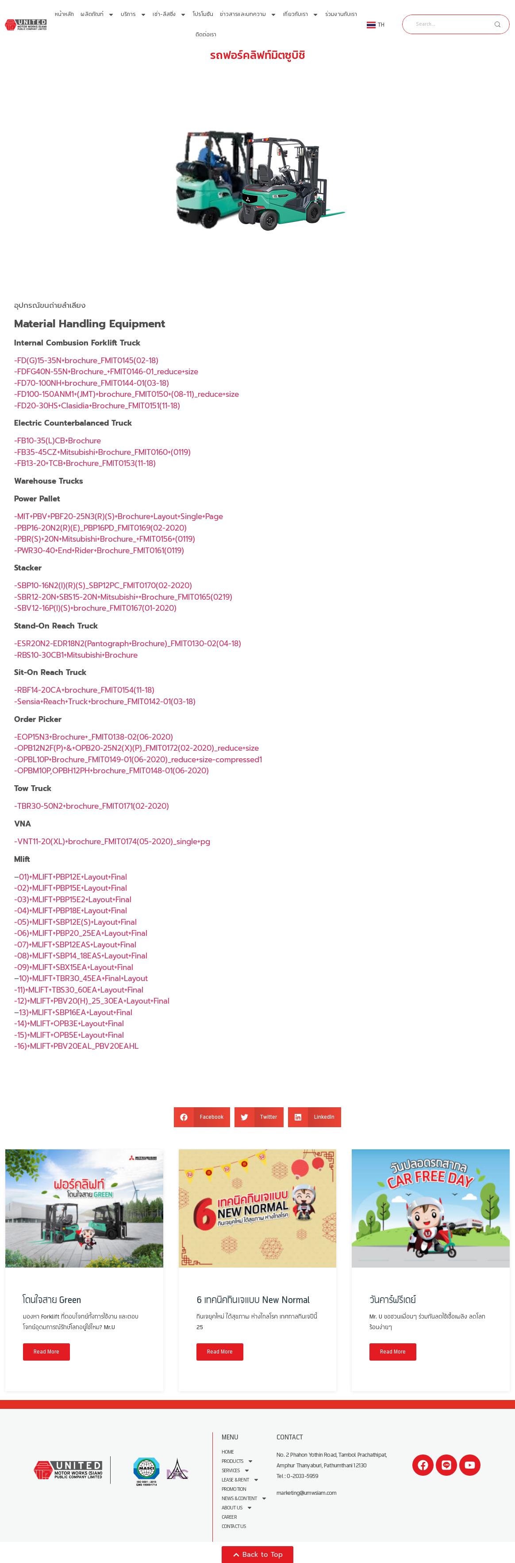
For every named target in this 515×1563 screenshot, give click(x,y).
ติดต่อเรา (206, 35)
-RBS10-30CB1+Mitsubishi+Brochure (76, 655)
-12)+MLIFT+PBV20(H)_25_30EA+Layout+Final (91, 1001)
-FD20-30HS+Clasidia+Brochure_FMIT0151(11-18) (97, 405)
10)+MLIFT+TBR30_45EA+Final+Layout (83, 978)
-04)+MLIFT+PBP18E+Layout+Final (70, 910)
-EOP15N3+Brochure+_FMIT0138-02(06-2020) (93, 737)
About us (237, 1508)
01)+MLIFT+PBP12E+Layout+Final (73, 877)
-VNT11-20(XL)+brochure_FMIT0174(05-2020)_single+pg (112, 841)
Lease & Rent (240, 1480)
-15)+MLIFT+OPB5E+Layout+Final (69, 1035)
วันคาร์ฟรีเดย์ (392, 1300)
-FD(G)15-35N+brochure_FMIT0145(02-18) (86, 360)
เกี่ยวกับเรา (301, 14)
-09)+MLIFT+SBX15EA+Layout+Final (73, 967)
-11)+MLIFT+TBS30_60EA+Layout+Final (78, 990)
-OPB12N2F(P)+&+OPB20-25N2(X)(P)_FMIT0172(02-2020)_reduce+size (136, 748)
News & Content (245, 1498)
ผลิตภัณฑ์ (97, 14)
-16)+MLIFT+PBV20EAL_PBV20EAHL (76, 1046)
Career (229, 1517)
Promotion (234, 1489)
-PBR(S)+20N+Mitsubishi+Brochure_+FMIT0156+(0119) (104, 539)
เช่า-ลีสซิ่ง (169, 14)
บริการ (133, 14)
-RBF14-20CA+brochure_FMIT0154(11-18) (84, 690)
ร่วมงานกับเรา (341, 14)
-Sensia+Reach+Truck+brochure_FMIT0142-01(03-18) (105, 701)
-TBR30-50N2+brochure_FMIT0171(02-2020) (91, 806)
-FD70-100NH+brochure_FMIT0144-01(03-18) (91, 383)
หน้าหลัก (64, 14)
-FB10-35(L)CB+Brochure (57, 440)
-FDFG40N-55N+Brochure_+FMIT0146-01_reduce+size (106, 371)
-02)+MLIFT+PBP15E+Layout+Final (70, 888)
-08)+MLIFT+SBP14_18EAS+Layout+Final (80, 956)
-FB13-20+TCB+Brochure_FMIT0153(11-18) (85, 463)
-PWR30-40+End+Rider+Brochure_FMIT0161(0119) (99, 550)
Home (228, 1452)
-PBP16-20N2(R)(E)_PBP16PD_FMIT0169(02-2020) (100, 528)
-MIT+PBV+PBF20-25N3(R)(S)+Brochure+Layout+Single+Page (118, 516)
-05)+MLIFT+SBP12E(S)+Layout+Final (75, 922)
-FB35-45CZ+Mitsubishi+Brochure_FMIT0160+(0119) (102, 452)
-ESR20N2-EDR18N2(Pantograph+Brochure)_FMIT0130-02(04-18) (127, 643)
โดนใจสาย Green (52, 1300)
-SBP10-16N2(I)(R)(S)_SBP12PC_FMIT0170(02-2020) (103, 585)
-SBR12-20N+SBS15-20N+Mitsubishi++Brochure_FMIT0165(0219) (123, 597)
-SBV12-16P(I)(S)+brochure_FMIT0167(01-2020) (95, 608)
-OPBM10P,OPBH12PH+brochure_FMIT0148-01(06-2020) (111, 770)
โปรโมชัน (203, 14)
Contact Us (234, 1526)
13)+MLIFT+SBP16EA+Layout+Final (75, 1012)
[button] (202, 1117)
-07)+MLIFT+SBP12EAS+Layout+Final (75, 944)
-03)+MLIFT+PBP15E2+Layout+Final (72, 899)
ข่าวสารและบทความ (248, 14)
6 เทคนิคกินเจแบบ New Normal (253, 1300)
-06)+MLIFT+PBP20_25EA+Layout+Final (80, 933)
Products (238, 1461)
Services (236, 1470)
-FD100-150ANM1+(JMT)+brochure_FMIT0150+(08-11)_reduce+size (126, 394)
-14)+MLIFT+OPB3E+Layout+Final (69, 1023)
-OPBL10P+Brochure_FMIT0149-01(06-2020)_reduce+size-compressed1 (138, 759)
